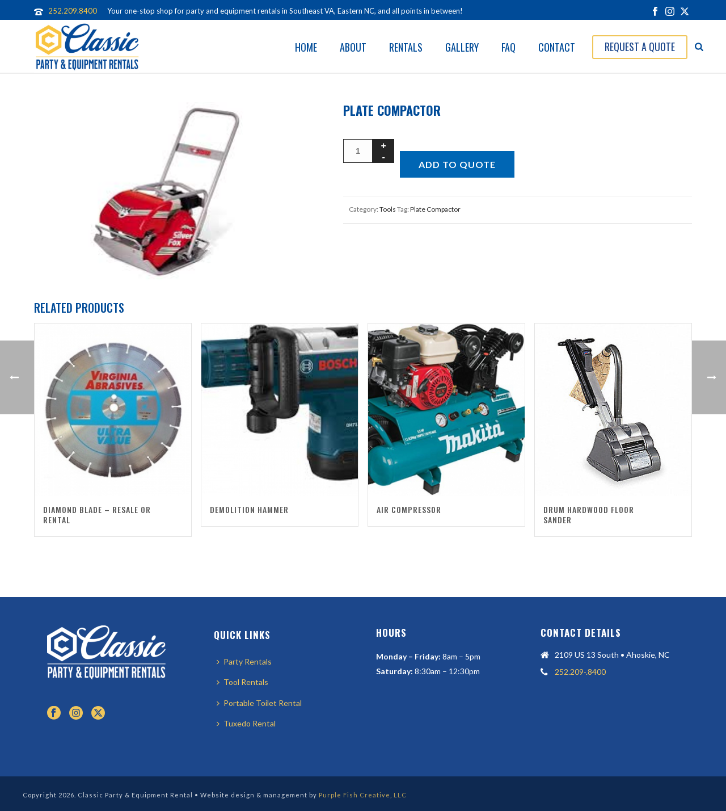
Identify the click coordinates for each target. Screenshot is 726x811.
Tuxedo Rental (246, 723)
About (353, 47)
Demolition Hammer (249, 509)
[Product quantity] (358, 151)
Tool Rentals (242, 682)
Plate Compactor (435, 209)
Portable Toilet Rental (259, 703)
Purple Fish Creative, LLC (363, 795)
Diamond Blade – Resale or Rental (97, 514)
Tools (387, 209)
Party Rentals (244, 661)
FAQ (508, 47)
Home (306, 47)
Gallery (462, 47)
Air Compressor (409, 509)
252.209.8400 (72, 10)
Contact (556, 47)
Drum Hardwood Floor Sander (588, 514)
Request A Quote (640, 46)
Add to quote (457, 164)
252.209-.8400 (580, 671)
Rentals (406, 47)
